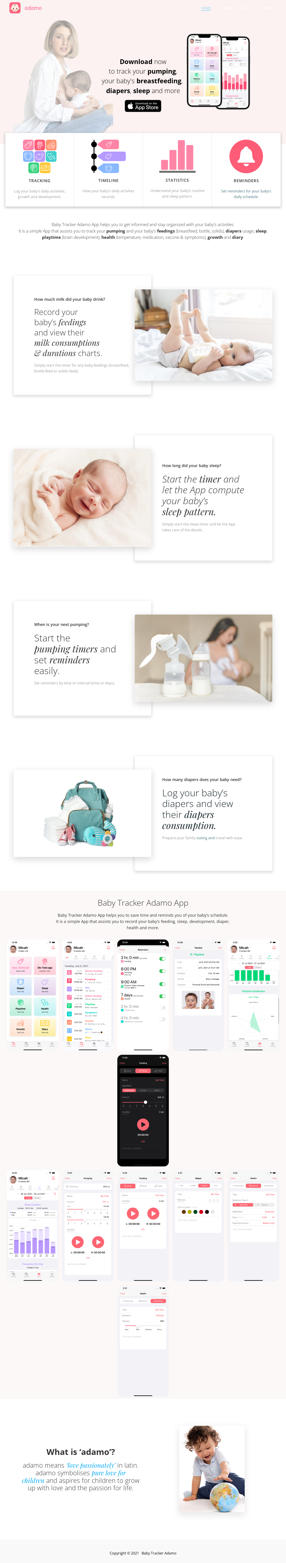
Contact (269, 8)
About (247, 8)
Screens (226, 8)
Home (206, 8)
